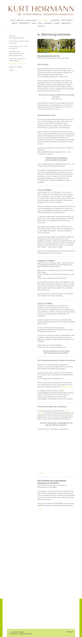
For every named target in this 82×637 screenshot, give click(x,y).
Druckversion (14, 632)
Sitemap (22, 632)
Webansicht (69, 632)
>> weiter (40, 473)
